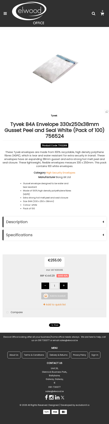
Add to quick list (54, 304)
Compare (14, 312)
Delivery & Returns (59, 355)
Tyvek (54, 115)
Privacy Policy (79, 355)
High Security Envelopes (60, 172)
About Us (13, 355)
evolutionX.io (83, 405)
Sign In (94, 355)
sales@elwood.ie (54, 391)
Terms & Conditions (34, 355)
